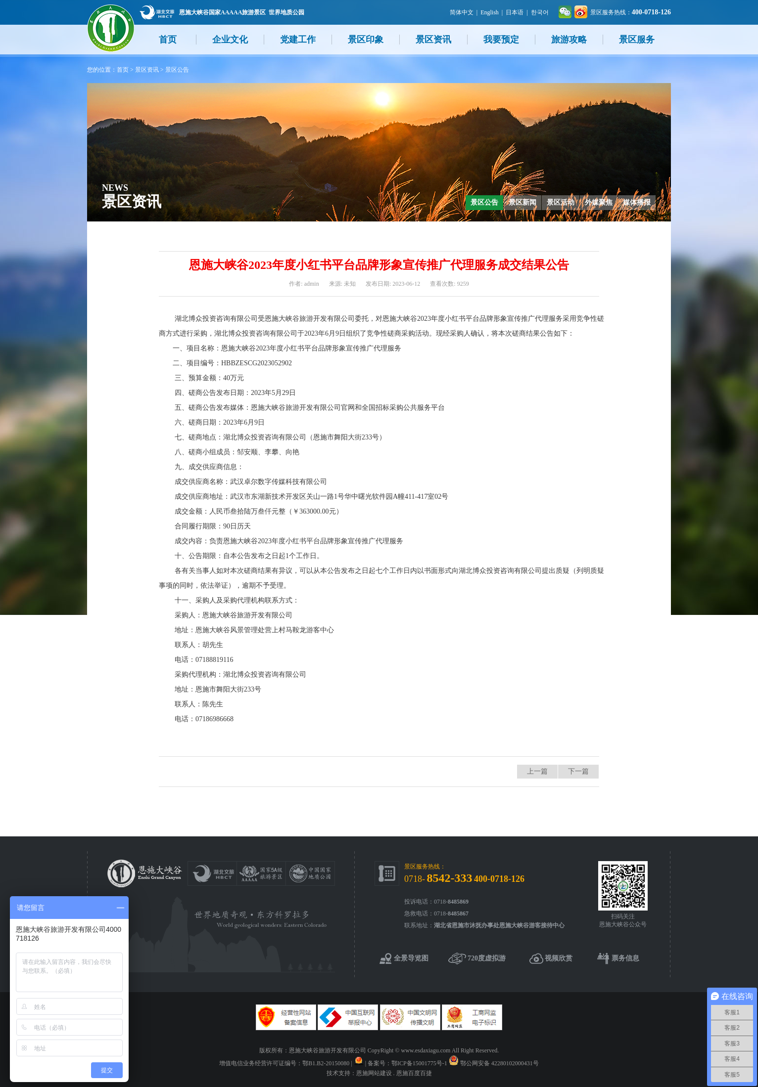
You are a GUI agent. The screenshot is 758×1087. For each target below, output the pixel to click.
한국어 (540, 12)
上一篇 (537, 771)
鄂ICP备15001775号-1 (419, 1063)
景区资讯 (433, 39)
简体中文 (462, 12)
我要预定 (501, 39)
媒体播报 (637, 202)
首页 (168, 39)
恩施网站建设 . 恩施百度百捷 (394, 1073)
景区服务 (637, 39)
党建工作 (298, 39)
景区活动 (560, 202)
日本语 (514, 12)
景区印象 (365, 39)
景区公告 (177, 69)
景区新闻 (522, 202)
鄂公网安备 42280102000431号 (499, 1063)
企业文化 (230, 39)
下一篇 (578, 771)
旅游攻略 (569, 39)
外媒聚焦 (599, 202)
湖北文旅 (157, 12)
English (489, 12)
